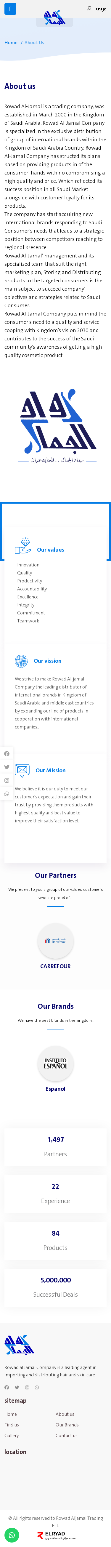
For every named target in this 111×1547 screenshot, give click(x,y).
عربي (101, 8)
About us (65, 1417)
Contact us (67, 1438)
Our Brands (67, 1428)
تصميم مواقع (68, 1538)
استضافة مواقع (52, 1538)
